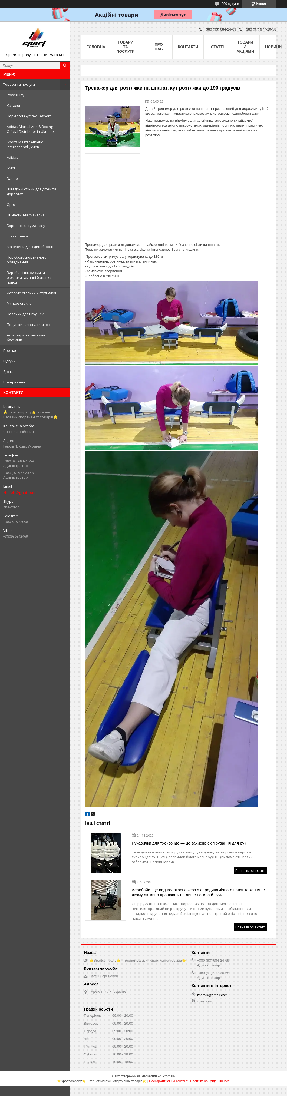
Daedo (12, 178)
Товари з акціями (245, 47)
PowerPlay (15, 94)
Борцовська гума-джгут (27, 225)
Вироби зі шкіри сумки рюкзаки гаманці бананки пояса (29, 277)
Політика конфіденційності (210, 1081)
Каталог (14, 105)
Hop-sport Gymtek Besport (29, 116)
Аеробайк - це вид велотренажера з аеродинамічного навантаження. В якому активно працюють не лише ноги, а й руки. (198, 892)
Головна (96, 47)
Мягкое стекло (19, 303)
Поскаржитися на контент (168, 1081)
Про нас (10, 350)
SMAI (11, 167)
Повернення (14, 382)
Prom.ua (169, 1076)
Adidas (12, 157)
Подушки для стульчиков (28, 324)
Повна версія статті (250, 870)
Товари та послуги (19, 84)
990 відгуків (230, 4)
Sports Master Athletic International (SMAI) (25, 144)
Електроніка (17, 236)
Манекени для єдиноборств (31, 246)
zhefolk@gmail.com (19, 492)
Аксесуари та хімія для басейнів (26, 337)
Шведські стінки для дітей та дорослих (31, 191)
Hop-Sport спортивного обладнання (27, 259)
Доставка (11, 371)
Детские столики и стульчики (32, 292)
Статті (217, 47)
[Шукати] (65, 65)
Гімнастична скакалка (26, 215)
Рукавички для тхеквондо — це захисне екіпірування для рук (189, 843)
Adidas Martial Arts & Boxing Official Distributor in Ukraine (30, 129)
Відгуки (9, 361)
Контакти (188, 47)
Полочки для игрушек (25, 314)
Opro (11, 204)
